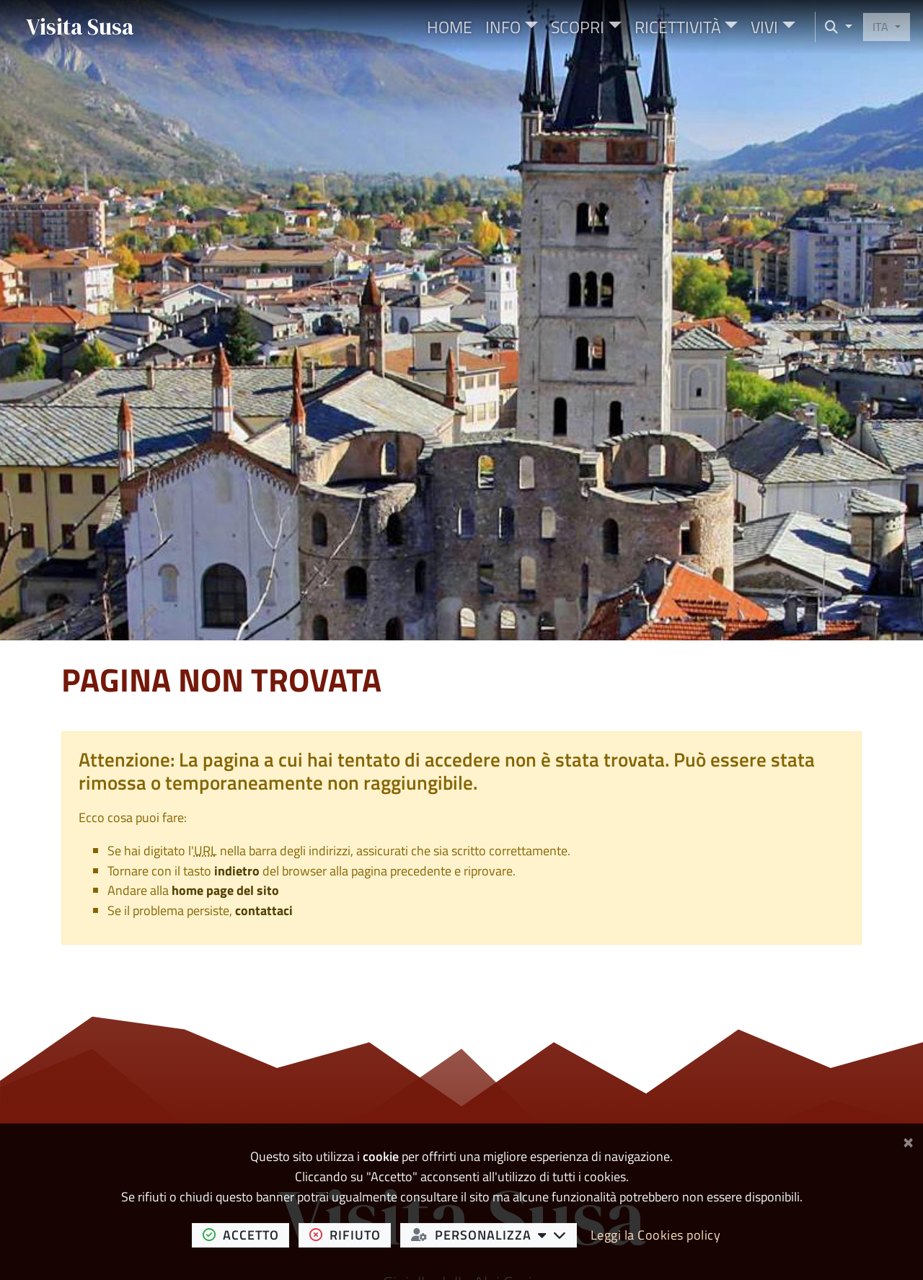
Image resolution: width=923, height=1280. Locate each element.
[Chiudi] (908, 1139)
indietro (237, 870)
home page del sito (225, 890)
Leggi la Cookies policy (656, 1235)
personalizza (494, 1234)
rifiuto (350, 1234)
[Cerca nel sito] (834, 27)
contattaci (264, 910)
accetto (246, 1234)
